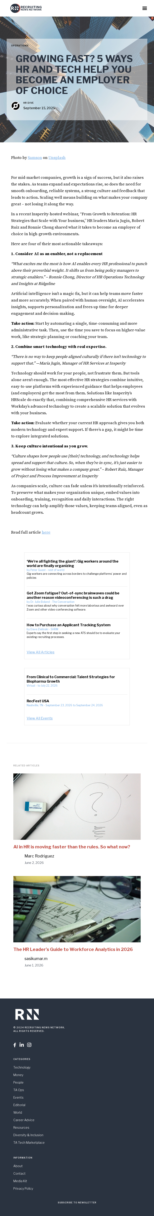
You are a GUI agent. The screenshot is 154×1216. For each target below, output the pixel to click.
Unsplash (57, 157)
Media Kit (20, 1181)
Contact (19, 1173)
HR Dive (28, 102)
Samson (35, 157)
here (46, 532)
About (18, 1166)
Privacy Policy (23, 1188)
